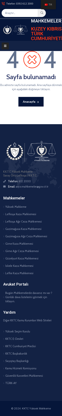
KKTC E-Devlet (14, 338)
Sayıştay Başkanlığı (17, 361)
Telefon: (19, 181)
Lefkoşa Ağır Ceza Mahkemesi (23, 221)
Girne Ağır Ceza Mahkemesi (22, 251)
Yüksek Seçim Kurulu (17, 331)
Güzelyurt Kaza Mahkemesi (21, 258)
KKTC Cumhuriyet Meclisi (20, 346)
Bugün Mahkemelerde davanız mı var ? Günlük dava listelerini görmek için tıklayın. (28, 297)
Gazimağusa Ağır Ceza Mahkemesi (26, 236)
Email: (28, 186)
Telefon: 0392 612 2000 (19, 3)
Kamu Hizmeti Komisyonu (20, 368)
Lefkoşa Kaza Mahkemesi (20, 214)
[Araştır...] (20, 13)
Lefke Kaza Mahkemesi (19, 273)
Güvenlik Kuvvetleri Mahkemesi (24, 375)
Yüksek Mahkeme (15, 206)
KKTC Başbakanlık (16, 353)
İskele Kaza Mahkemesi (19, 265)
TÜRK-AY (11, 383)
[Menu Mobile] (5, 46)
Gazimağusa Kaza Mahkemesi (23, 229)
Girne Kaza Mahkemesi (19, 243)
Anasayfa (31, 102)
